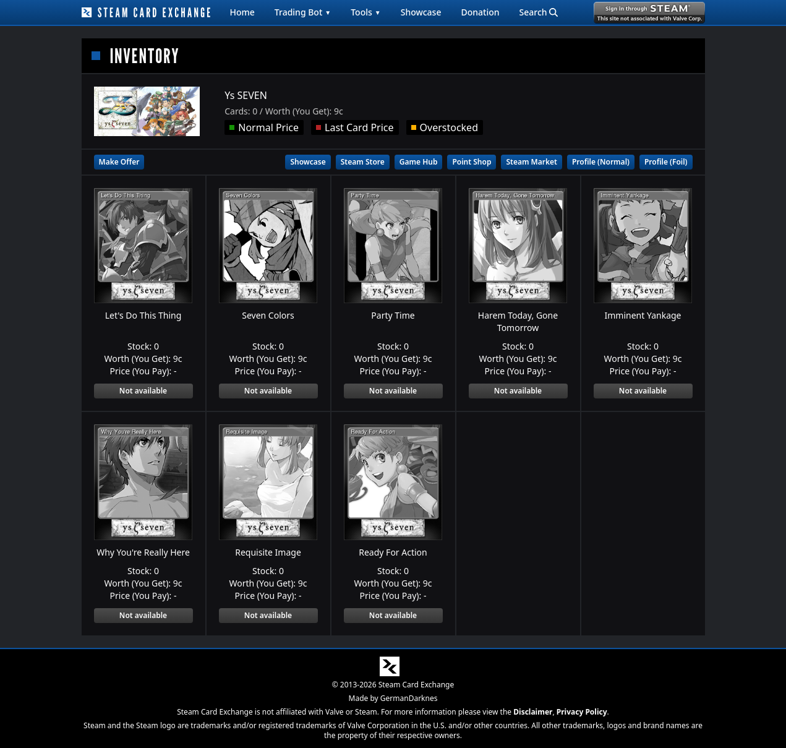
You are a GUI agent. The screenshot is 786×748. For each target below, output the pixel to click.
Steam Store (363, 162)
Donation (480, 12)
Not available (143, 390)
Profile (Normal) (601, 162)
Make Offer (119, 162)
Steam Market (531, 162)
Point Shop (471, 162)
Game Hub (418, 162)
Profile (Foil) (666, 162)
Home (242, 12)
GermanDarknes (409, 698)
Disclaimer (532, 712)
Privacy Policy (582, 712)
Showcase (421, 12)
